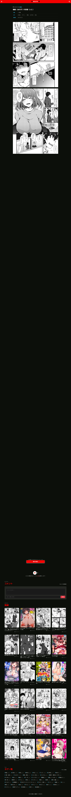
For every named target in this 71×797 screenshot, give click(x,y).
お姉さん (57, 784)
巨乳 (36, 15)
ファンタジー (36, 777)
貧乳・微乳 (26, 775)
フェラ (43, 772)
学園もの (62, 777)
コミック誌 (35, 775)
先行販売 (25, 787)
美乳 (28, 779)
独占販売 (38, 787)
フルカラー (17, 775)
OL (63, 782)
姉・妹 (7, 779)
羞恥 (57, 782)
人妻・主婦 (8, 775)
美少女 (58, 772)
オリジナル (44, 775)
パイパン (8, 787)
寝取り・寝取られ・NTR (55, 775)
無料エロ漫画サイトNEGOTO (37, 794)
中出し (35, 772)
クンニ (50, 782)
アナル (21, 779)
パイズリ (35, 779)
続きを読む (35, 561)
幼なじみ (14, 784)
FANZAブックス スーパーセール (28, 782)
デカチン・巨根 (42, 782)
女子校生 (51, 772)
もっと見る (64, 769)
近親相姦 (16, 782)
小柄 (32, 787)
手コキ (42, 784)
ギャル (27, 784)
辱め (42, 779)
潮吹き (14, 779)
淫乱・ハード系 (53, 777)
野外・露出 (55, 779)
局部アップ (16, 787)
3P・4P (27, 777)
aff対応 (19, 15)
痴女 (7, 784)
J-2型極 (19, 12)
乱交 (21, 784)
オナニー (23, 15)
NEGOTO (35, 1)
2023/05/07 (20, 17)
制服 (21, 777)
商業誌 (20, 7)
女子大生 (31, 15)
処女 (15, 777)
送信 (63, 596)
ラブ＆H (8, 777)
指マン (49, 784)
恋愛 (48, 779)
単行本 (28, 772)
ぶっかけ (8, 782)
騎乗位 (44, 777)
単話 (27, 15)
